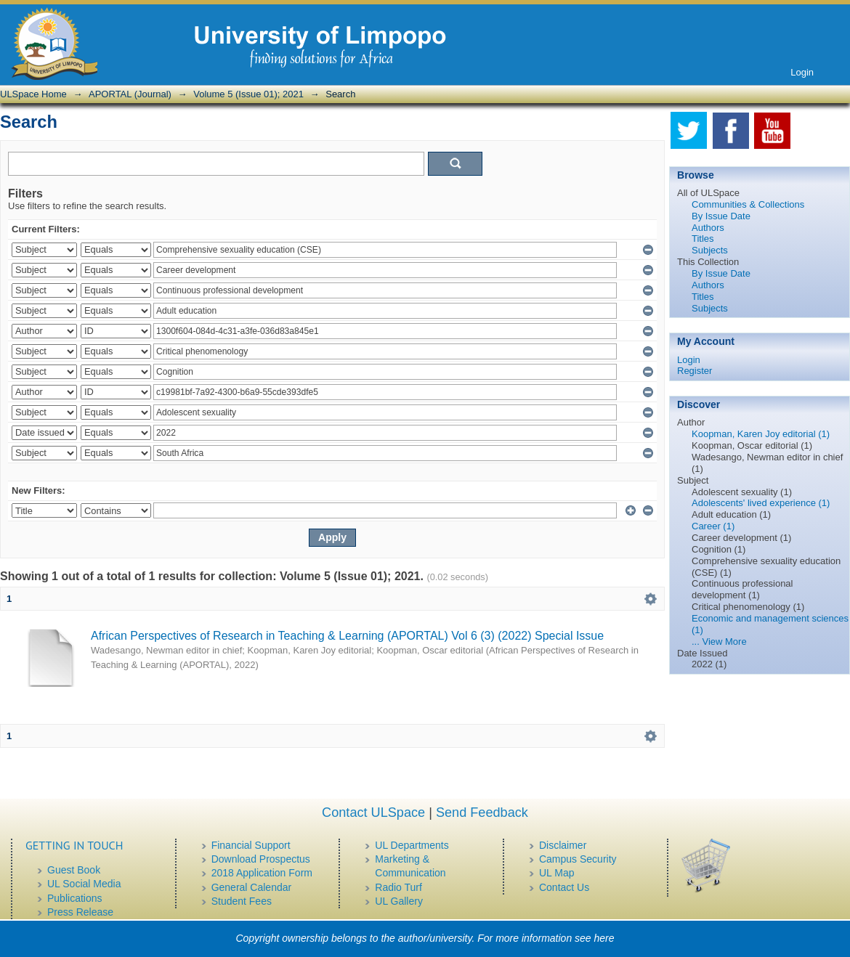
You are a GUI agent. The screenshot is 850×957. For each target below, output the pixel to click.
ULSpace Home (33, 94)
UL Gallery (399, 901)
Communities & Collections (748, 204)
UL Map (557, 873)
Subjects (710, 250)
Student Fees (241, 901)
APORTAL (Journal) (130, 94)
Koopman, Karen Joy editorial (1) (761, 433)
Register (694, 370)
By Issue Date (721, 216)
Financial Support (251, 845)
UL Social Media (84, 883)
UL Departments (411, 845)
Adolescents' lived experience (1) (761, 502)
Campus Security (578, 859)
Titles (703, 238)
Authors (708, 227)
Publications (74, 898)
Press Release (80, 912)
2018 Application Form (261, 873)
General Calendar (251, 887)
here (604, 938)
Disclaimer (562, 845)
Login (802, 72)
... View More (719, 641)
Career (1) (713, 526)
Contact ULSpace (373, 812)
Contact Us (564, 887)
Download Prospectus (260, 859)
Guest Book (73, 870)
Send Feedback (482, 812)
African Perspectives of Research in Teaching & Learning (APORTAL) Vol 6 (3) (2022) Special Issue (347, 636)
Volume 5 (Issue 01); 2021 (248, 94)
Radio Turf (398, 887)
